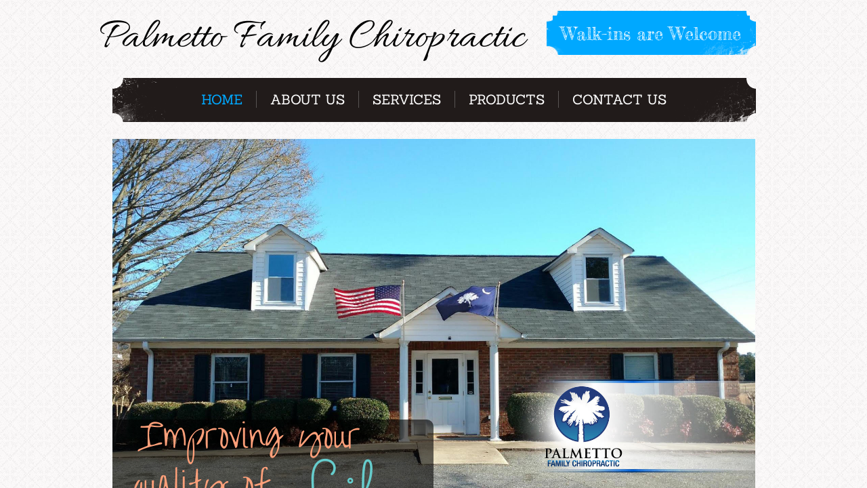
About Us (307, 99)
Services (407, 99)
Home (221, 99)
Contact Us (619, 99)
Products (507, 99)
